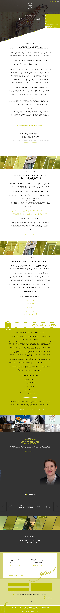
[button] (25, 494)
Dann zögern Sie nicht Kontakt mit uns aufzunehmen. (30, 125)
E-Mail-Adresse (12, 591)
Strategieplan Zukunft (29, 22)
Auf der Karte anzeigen (16, 575)
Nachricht (34, 592)
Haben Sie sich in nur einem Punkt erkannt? (30, 124)
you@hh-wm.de (38, 608)
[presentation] (3, 476)
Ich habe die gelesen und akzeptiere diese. (31, 594)
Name (9, 586)
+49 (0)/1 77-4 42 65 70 (38, 565)
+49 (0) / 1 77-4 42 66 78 (16, 565)
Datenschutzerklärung (26, 594)
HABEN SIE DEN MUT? (30, 126)
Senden (48, 597)
